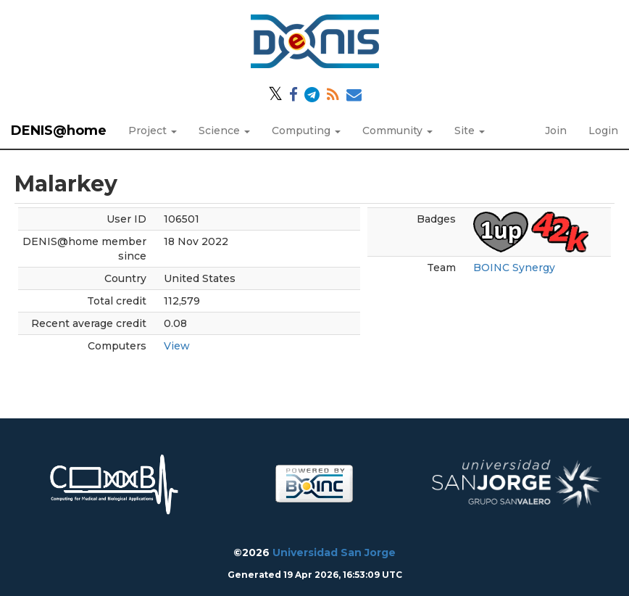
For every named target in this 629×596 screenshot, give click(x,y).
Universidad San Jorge (334, 552)
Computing (306, 130)
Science (224, 130)
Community (397, 130)
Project (152, 130)
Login (603, 130)
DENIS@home (59, 130)
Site (469, 130)
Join (556, 130)
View (177, 345)
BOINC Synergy (514, 267)
